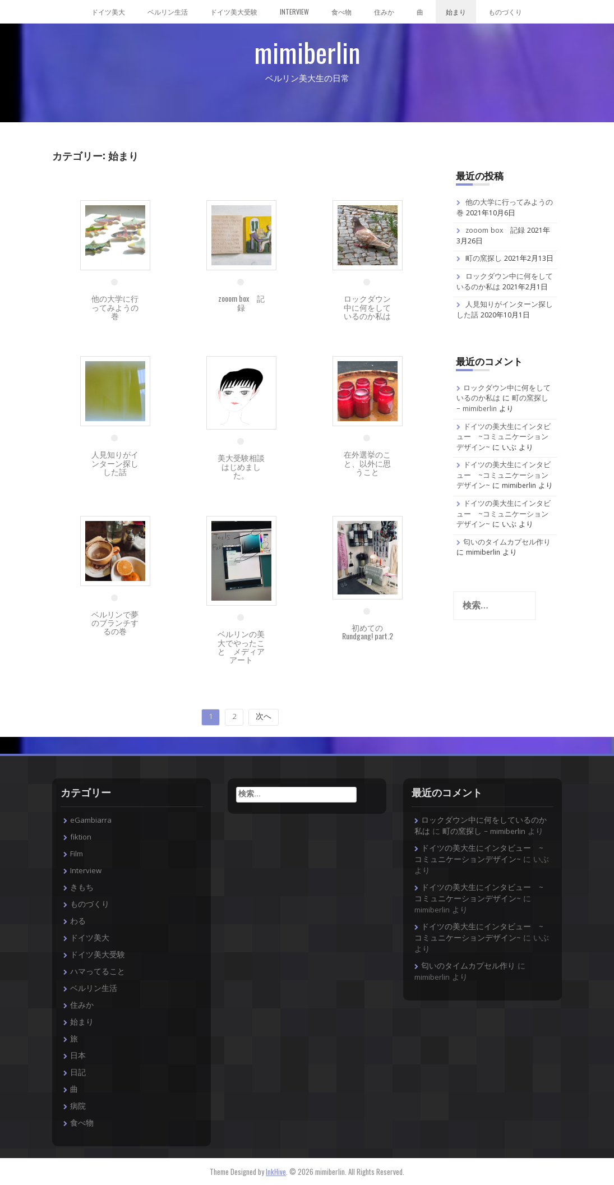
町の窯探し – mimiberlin (483, 832)
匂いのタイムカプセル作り (507, 543)
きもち (82, 888)
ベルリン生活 (167, 11)
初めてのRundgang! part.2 (367, 631)
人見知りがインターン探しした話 (115, 462)
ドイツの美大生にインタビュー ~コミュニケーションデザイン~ (503, 438)
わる (78, 922)
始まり (456, 11)
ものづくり (505, 11)
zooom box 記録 (241, 302)
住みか (384, 11)
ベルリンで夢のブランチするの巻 (115, 622)
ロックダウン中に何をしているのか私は (367, 306)
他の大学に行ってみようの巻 (115, 306)
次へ (263, 717)
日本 (78, 1056)
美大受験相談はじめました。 (241, 466)
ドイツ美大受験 (233, 11)
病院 (78, 1107)
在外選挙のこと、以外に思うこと (367, 462)
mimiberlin (307, 52)
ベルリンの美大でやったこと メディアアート (241, 646)
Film (76, 855)
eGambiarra (91, 821)
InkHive (276, 1171)
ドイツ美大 (108, 11)
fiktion (80, 838)
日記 (78, 1073)
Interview (294, 11)
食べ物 (341, 11)
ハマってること (97, 972)
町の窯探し (483, 259)
